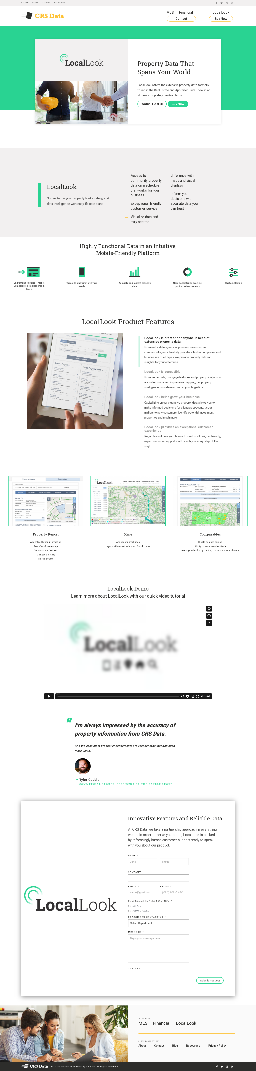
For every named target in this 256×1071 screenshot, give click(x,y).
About (46, 3)
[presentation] (155, 978)
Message (136, 932)
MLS (170, 13)
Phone (166, 886)
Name (133, 855)
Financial (186, 13)
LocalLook (220, 13)
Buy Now (221, 18)
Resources (193, 1045)
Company (134, 872)
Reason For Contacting (147, 917)
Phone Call (141, 910)
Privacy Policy (217, 1045)
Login (25, 3)
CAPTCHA (134, 968)
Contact (60, 3)
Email (133, 886)
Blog (35, 3)
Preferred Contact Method (150, 900)
